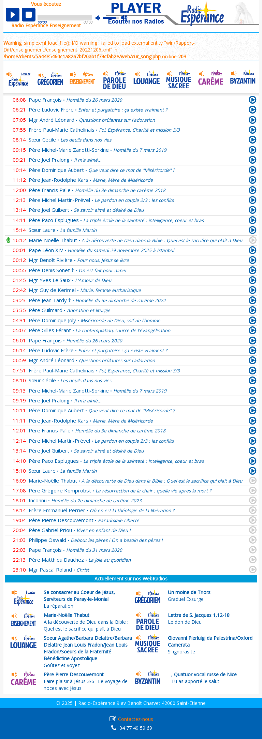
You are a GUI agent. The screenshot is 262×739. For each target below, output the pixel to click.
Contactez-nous (135, 719)
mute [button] (101, 18)
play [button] (12, 14)
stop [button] (28, 14)
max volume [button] (124, 18)
